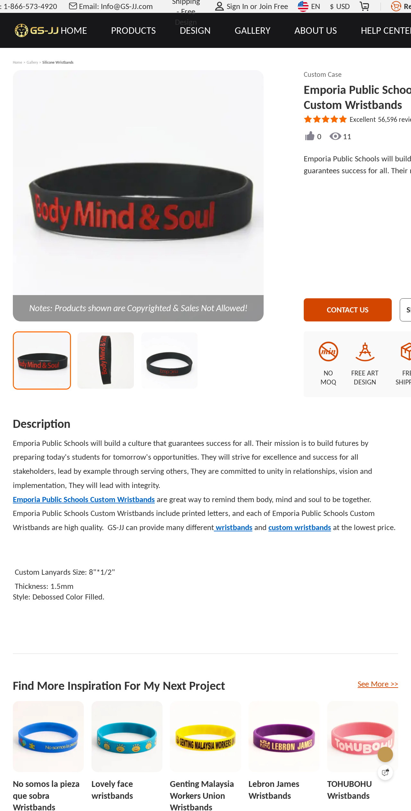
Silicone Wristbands (58, 62)
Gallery (32, 62)
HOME (74, 30)
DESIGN (195, 30)
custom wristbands (299, 520)
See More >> (378, 677)
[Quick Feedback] (385, 772)
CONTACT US (354, 310)
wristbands (233, 520)
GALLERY (252, 30)
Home (17, 62)
